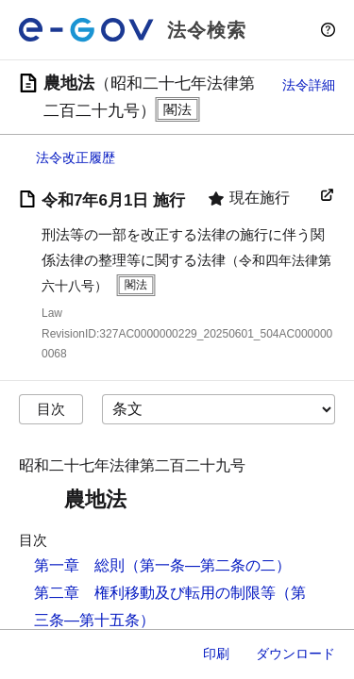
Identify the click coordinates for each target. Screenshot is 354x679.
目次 (51, 409)
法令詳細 (308, 84)
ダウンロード (295, 653)
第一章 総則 (79, 565)
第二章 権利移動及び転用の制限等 (155, 593)
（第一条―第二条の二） (208, 565)
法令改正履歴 (75, 157)
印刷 (216, 653)
